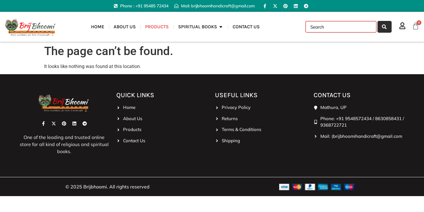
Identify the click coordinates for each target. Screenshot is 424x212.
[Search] (384, 27)
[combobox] (341, 27)
